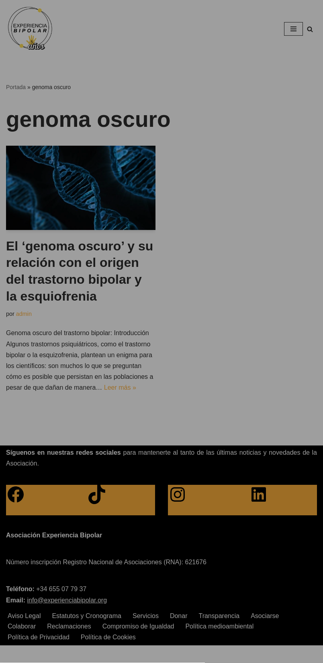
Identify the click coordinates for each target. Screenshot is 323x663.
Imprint (183, 416)
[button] (161, 357)
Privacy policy (148, 416)
